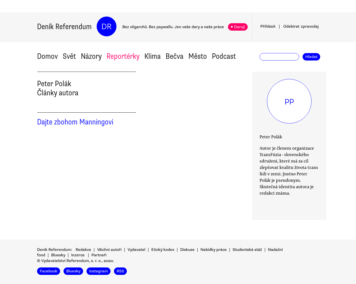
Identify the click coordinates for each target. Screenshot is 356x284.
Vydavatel (136, 249)
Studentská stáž (247, 249)
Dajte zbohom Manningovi (75, 122)
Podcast (224, 56)
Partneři (99, 255)
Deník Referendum (64, 26)
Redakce (83, 249)
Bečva (174, 56)
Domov (47, 56)
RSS (120, 271)
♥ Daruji (238, 26)
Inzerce (78, 255)
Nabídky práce (213, 249)
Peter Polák (271, 137)
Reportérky (123, 56)
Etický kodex (162, 249)
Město (197, 56)
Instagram (98, 271)
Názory (91, 56)
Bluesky (58, 255)
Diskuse (187, 249)
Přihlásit (267, 26)
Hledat (311, 56)
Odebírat (301, 26)
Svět (69, 56)
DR (106, 26)
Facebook (48, 271)
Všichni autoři (109, 249)
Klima (152, 56)
